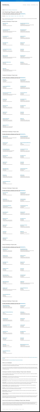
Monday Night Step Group (23, 29)
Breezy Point (30, 357)
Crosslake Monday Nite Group (6, 29)
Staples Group (22, 231)
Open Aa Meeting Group (23, 79)
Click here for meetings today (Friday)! (9, 19)
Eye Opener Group (22, 318)
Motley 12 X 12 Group (5, 55)
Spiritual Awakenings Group (6, 305)
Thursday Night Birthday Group (6, 181)
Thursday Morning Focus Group (24, 205)
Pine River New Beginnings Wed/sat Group (25, 142)
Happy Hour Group (22, 42)
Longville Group (22, 281)
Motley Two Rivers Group (6, 281)
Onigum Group (4, 68)
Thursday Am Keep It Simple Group (7, 205)
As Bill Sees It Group (5, 255)
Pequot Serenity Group (23, 192)
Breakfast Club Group (5, 105)
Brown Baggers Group (5, 42)
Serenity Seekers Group (5, 168)
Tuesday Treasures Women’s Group (7, 92)
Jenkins (33, 357)
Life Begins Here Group (5, 268)
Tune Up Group (4, 231)
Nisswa (35, 357)
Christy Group (4, 79)
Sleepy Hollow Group (22, 55)
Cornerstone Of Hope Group (23, 92)
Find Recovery (5, 4)
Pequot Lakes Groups (5, 23)
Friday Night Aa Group (5, 318)
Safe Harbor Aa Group (5, 142)
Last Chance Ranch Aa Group (23, 168)
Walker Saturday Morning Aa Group (24, 344)
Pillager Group (22, 118)
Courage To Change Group (6, 118)
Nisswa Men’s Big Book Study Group (24, 23)
